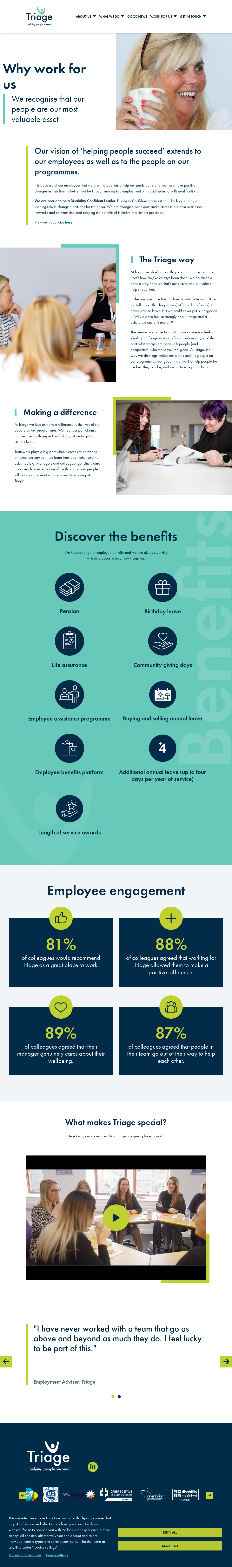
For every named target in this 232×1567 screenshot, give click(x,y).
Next (226, 1361)
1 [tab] (113, 1396)
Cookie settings (57, 1555)
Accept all (170, 1546)
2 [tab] (119, 1396)
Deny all (170, 1532)
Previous (6, 1361)
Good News (137, 16)
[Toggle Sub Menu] (94, 16)
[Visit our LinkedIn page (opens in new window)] (93, 1467)
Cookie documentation (25, 1555)
